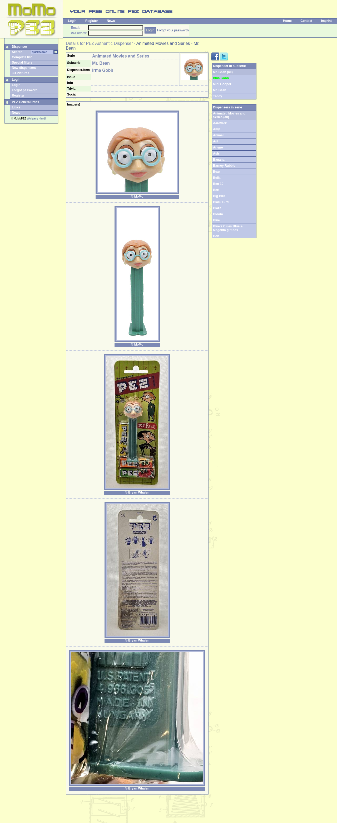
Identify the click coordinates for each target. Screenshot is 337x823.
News (111, 21)
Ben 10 (218, 184)
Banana (218, 159)
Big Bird (219, 196)
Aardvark (220, 123)
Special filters (22, 62)
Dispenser (19, 47)
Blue (216, 220)
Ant (215, 141)
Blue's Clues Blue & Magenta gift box (228, 228)
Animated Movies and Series (163, 43)
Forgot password (24, 90)
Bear (216, 172)
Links (16, 107)
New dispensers (24, 68)
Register (91, 21)
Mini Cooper (222, 84)
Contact (306, 21)
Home (287, 21)
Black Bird (221, 202)
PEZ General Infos (25, 102)
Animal (218, 135)
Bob (216, 236)
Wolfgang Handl (36, 118)
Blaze (217, 208)
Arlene (218, 147)
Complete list (22, 57)
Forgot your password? (173, 30)
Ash (216, 153)
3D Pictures (20, 73)
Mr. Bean (219, 90)
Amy (216, 129)
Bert (216, 190)
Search (17, 52)
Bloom (218, 214)
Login (72, 21)
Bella (217, 178)
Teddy (217, 96)
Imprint (326, 21)
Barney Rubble (224, 166)
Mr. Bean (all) (223, 72)
